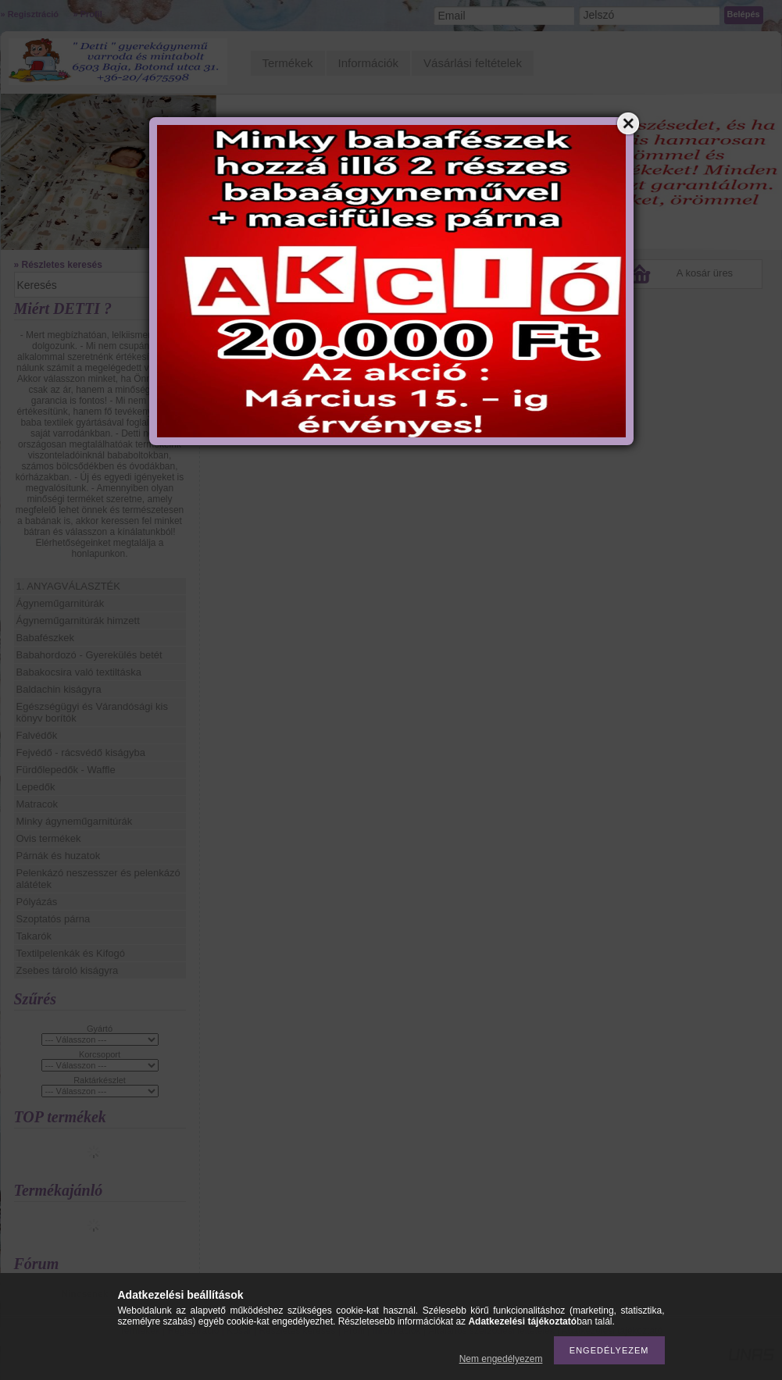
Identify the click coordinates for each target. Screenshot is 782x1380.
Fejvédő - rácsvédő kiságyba (80, 752)
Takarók (34, 936)
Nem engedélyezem (501, 1358)
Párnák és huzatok (58, 855)
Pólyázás (37, 902)
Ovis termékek (48, 838)
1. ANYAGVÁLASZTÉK (68, 586)
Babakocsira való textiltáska (78, 672)
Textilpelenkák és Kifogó (70, 953)
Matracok (37, 804)
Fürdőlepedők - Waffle (66, 770)
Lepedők (35, 787)
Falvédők (37, 735)
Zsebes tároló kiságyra (67, 970)
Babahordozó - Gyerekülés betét (89, 655)
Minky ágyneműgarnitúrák (74, 821)
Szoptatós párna (53, 919)
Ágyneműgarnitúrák (60, 603)
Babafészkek (45, 638)
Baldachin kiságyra (59, 689)
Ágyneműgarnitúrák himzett (78, 620)
